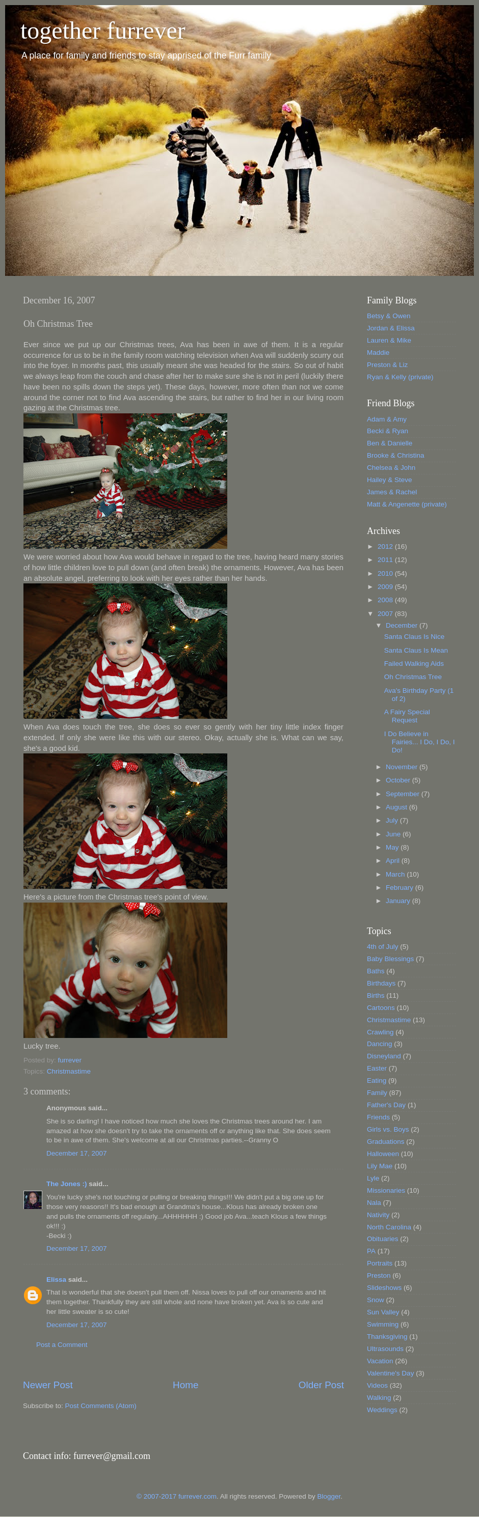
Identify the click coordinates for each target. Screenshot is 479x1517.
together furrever (102, 30)
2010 (386, 573)
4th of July (382, 946)
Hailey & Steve (389, 480)
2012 (386, 546)
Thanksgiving (387, 1336)
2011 (386, 560)
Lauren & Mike (389, 340)
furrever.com (197, 1496)
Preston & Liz (387, 365)
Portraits (379, 1263)
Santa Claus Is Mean (416, 650)
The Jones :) (66, 1184)
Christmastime (69, 1071)
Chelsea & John (391, 467)
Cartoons (381, 1008)
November (402, 767)
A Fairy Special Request (407, 716)
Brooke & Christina (395, 455)
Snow (375, 1300)
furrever (70, 1060)
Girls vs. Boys (388, 1129)
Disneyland (384, 1056)
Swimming (382, 1324)
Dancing (379, 1044)
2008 (386, 600)
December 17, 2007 (76, 1153)
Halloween (383, 1154)
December (402, 625)
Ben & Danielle (389, 443)
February (400, 887)
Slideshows (384, 1287)
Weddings (382, 1410)
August (397, 807)
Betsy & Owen (389, 316)
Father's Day (386, 1105)
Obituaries (382, 1239)
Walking (379, 1397)
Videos (377, 1385)
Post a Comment (62, 1345)
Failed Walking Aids (414, 663)
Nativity (378, 1215)
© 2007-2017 (157, 1496)
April (394, 860)
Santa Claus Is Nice (414, 636)
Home (185, 1385)
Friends (378, 1117)
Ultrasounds (385, 1349)
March (396, 874)
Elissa (56, 1279)
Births (376, 995)
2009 (386, 587)
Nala (374, 1202)
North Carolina (389, 1227)
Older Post (321, 1385)
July (393, 820)
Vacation (380, 1361)
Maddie (378, 352)
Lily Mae (379, 1166)
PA (371, 1251)
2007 (386, 613)
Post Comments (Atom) (101, 1406)
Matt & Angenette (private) (407, 504)
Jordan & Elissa (391, 328)
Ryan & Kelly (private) (400, 377)
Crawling (380, 1032)
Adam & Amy (387, 419)
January (399, 901)
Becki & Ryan (387, 431)
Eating (376, 1080)
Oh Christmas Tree (413, 677)
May (393, 847)
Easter (377, 1068)
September (403, 794)
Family (377, 1093)
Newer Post (48, 1385)
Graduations (386, 1141)
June (394, 834)
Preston (379, 1275)
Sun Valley (383, 1312)
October (399, 780)
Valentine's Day (390, 1373)
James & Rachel (392, 492)
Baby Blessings (390, 959)
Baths (376, 971)
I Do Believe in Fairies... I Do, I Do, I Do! (419, 742)
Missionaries (386, 1190)
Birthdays (381, 983)
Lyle (373, 1178)
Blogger (328, 1496)
